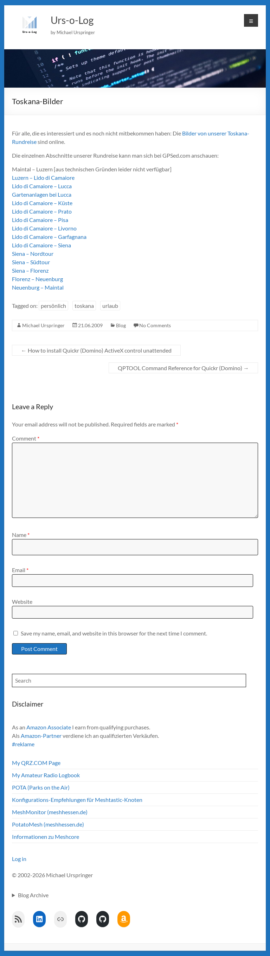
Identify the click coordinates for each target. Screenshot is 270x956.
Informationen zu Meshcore (45, 836)
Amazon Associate (48, 727)
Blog (121, 325)
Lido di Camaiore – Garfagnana (49, 236)
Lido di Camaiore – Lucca (42, 186)
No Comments (155, 325)
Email (20, 569)
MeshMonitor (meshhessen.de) (50, 812)
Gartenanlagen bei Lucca (41, 194)
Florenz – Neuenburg (37, 279)
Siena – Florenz (30, 270)
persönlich (53, 305)
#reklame (23, 744)
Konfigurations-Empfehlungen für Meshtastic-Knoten (77, 799)
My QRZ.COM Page (36, 762)
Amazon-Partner (41, 735)
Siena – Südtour (31, 262)
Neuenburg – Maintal (38, 287)
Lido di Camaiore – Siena (41, 245)
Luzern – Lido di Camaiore (43, 177)
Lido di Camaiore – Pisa (40, 219)
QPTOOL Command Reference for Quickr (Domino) (183, 368)
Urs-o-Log (72, 20)
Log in (19, 858)
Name (21, 534)
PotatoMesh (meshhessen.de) (48, 824)
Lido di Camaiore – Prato (42, 211)
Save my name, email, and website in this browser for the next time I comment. (114, 633)
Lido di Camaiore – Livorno (44, 228)
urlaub (110, 305)
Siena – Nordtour (32, 253)
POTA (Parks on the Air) (41, 787)
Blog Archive (33, 895)
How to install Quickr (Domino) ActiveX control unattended (96, 350)
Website (22, 601)
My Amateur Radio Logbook (46, 775)
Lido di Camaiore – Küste (42, 203)
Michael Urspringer (43, 325)
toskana (84, 305)
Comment (25, 438)
